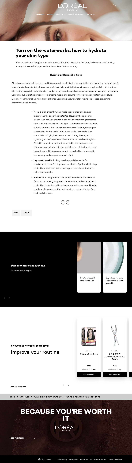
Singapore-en (45, 459)
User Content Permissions (98, 459)
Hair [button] (58, 14)
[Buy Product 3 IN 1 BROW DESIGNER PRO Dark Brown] (115, 374)
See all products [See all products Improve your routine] (18, 387)
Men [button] (64, 14)
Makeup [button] (50, 14)
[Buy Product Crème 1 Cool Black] (89, 374)
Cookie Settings (62, 459)
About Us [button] (91, 14)
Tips (16, 213)
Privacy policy (73, 459)
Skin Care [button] (40, 14)
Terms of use (84, 459)
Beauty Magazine (75, 14)
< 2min (26, 213)
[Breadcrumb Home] (13, 397)
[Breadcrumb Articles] (25, 397)
